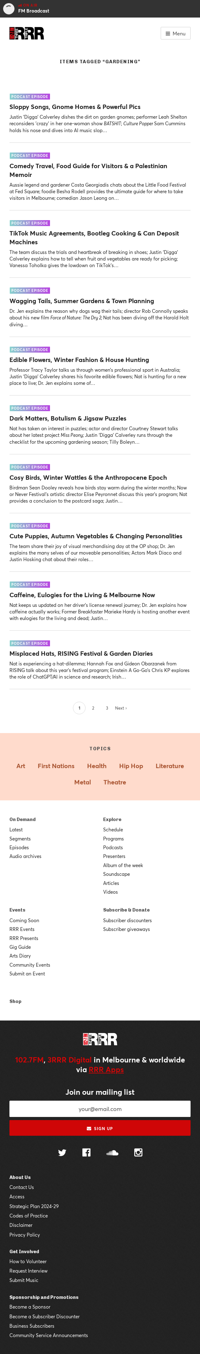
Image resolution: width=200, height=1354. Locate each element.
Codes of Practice (28, 1215)
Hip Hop (131, 766)
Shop (15, 1001)
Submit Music (23, 1280)
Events (17, 910)
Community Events (29, 965)
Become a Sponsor (29, 1307)
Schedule (113, 829)
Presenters (114, 856)
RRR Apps (106, 1069)
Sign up (100, 1128)
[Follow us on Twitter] (62, 1153)
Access (17, 1196)
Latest (16, 829)
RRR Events (22, 929)
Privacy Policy (24, 1235)
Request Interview (28, 1271)
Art (20, 766)
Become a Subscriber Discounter (44, 1316)
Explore (112, 819)
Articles (111, 883)
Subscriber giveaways (126, 929)
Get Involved (24, 1251)
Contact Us (21, 1187)
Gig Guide (20, 947)
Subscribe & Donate (126, 910)
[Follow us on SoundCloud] (112, 1153)
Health (97, 766)
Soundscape (116, 874)
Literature (170, 766)
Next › (121, 708)
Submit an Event (27, 973)
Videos (110, 892)
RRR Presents (23, 938)
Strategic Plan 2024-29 (34, 1206)
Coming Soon (24, 920)
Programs (113, 838)
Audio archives (25, 856)
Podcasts (113, 847)
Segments (20, 838)
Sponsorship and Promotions (44, 1297)
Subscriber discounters (127, 920)
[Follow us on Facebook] (86, 1153)
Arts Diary (20, 956)
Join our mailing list (100, 1092)
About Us (20, 1177)
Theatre (114, 782)
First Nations (56, 766)
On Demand (22, 819)
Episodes (19, 847)
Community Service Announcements (48, 1335)
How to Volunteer (28, 1261)
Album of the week (123, 865)
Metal (82, 782)
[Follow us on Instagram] (138, 1153)
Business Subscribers (31, 1326)
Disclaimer (20, 1225)
